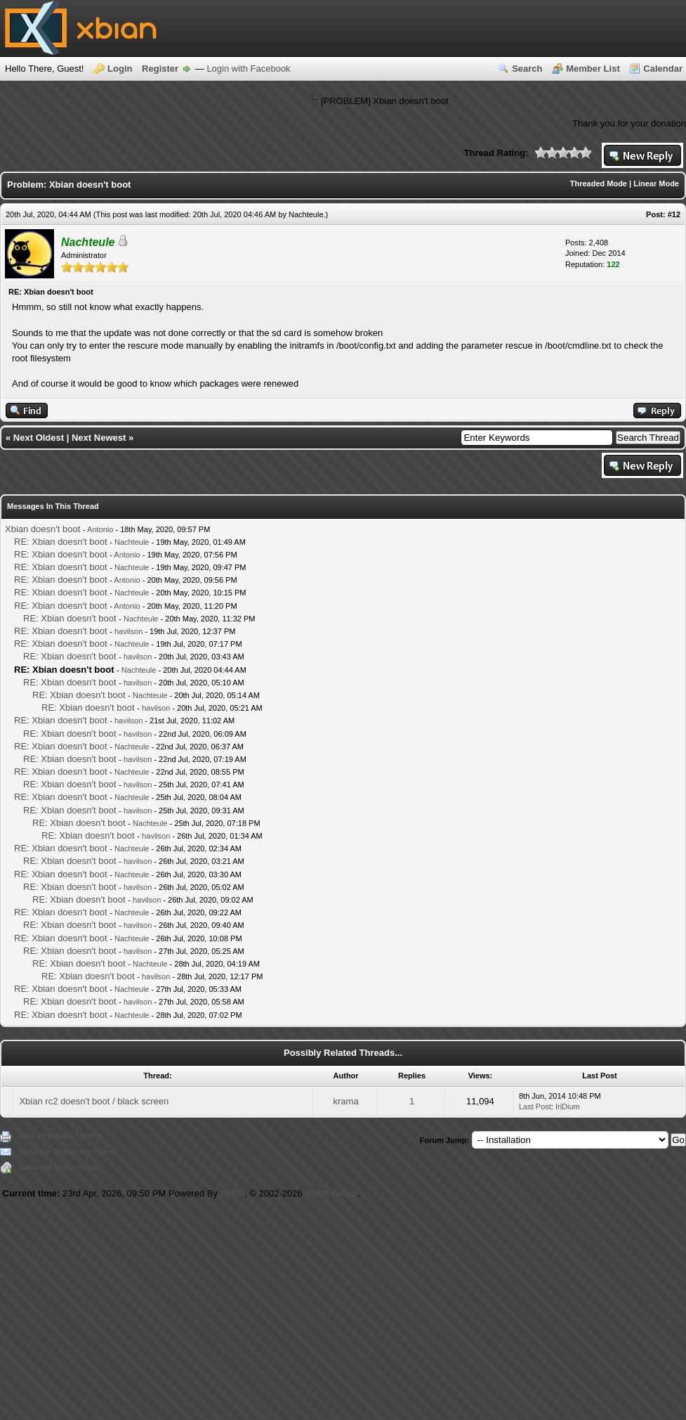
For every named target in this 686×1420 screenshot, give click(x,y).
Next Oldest (38, 437)
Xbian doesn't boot (42, 529)
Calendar (662, 68)
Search (527, 68)
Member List (593, 68)
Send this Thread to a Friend (67, 1151)
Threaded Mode (598, 183)
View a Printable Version (60, 1136)
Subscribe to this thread (59, 1167)
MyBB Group (331, 1193)
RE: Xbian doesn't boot (60, 541)
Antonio (100, 529)
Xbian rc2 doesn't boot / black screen (94, 1101)
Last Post (535, 1106)
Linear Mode (656, 183)
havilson (128, 631)
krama (346, 1101)
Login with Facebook (248, 68)
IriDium (567, 1106)
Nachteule (306, 214)
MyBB (232, 1193)
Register (160, 68)
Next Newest (99, 437)
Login (119, 68)
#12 (674, 214)
